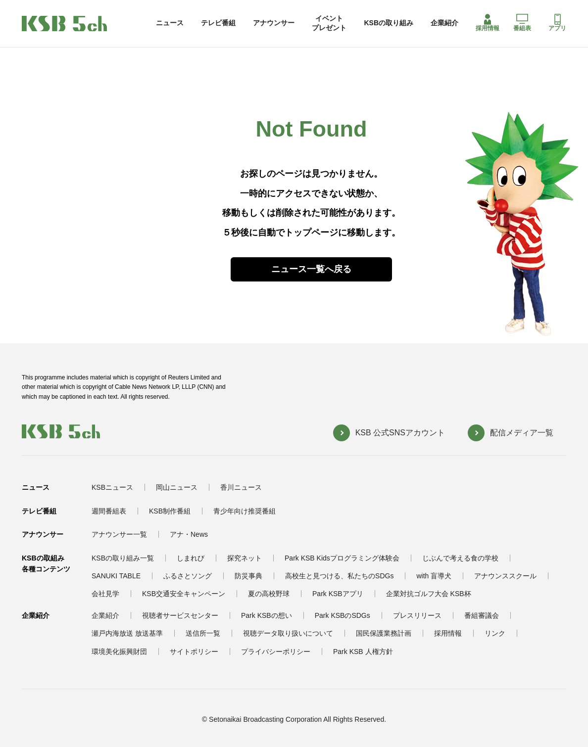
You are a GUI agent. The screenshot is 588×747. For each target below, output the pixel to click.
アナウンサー (273, 23)
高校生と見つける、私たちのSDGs (339, 576)
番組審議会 (481, 615)
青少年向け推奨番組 (244, 511)
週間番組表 (109, 511)
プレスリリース (417, 615)
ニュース (170, 23)
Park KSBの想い (266, 615)
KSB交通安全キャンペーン (183, 594)
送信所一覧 (203, 633)
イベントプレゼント (329, 22)
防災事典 (248, 576)
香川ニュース (241, 487)
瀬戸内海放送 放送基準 (127, 633)
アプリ (557, 23)
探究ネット (244, 558)
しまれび (190, 558)
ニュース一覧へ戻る (311, 269)
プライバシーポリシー (275, 651)
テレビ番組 (218, 23)
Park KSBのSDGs (342, 615)
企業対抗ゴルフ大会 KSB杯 (428, 594)
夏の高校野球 (269, 594)
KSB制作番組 (170, 511)
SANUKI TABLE (116, 576)
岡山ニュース (176, 487)
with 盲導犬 (433, 576)
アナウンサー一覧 (119, 534)
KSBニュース (112, 487)
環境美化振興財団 (119, 651)
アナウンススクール (505, 576)
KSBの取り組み (388, 23)
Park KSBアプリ (337, 594)
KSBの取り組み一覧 (123, 558)
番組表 (522, 23)
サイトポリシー (194, 651)
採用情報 (487, 23)
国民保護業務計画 (383, 633)
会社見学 (105, 594)
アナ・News (189, 534)
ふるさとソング (187, 576)
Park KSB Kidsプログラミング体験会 (342, 558)
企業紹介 (444, 23)
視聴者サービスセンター (180, 615)
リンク (495, 633)
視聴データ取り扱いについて (288, 633)
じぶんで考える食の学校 (460, 558)
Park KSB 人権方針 (363, 651)
